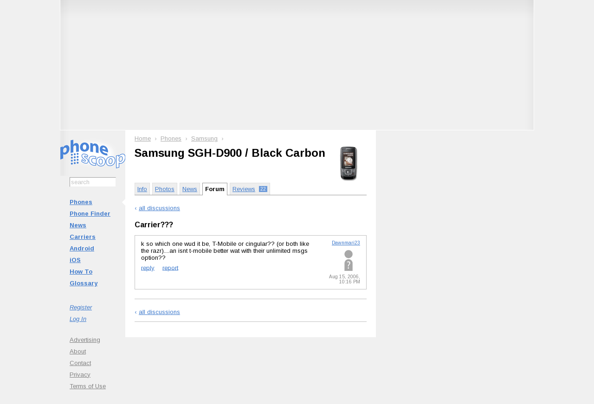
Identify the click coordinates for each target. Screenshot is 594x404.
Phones (81, 202)
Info (142, 189)
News (78, 225)
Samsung (204, 138)
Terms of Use (88, 386)
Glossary (83, 283)
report (170, 267)
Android (82, 248)
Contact (80, 362)
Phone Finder (90, 213)
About (78, 351)
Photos (164, 189)
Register (81, 307)
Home (143, 138)
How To (81, 271)
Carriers (83, 236)
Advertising (85, 339)
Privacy (80, 374)
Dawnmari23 (346, 242)
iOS (75, 260)
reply (148, 267)
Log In (78, 318)
